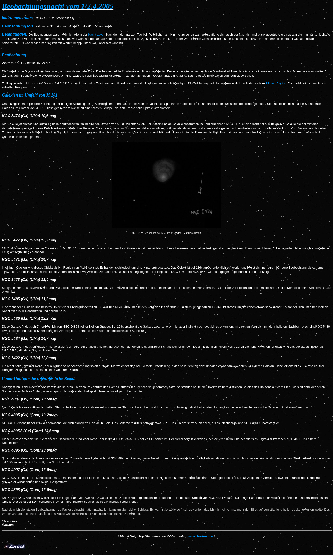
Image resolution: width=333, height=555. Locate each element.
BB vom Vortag (276, 83)
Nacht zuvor (96, 34)
